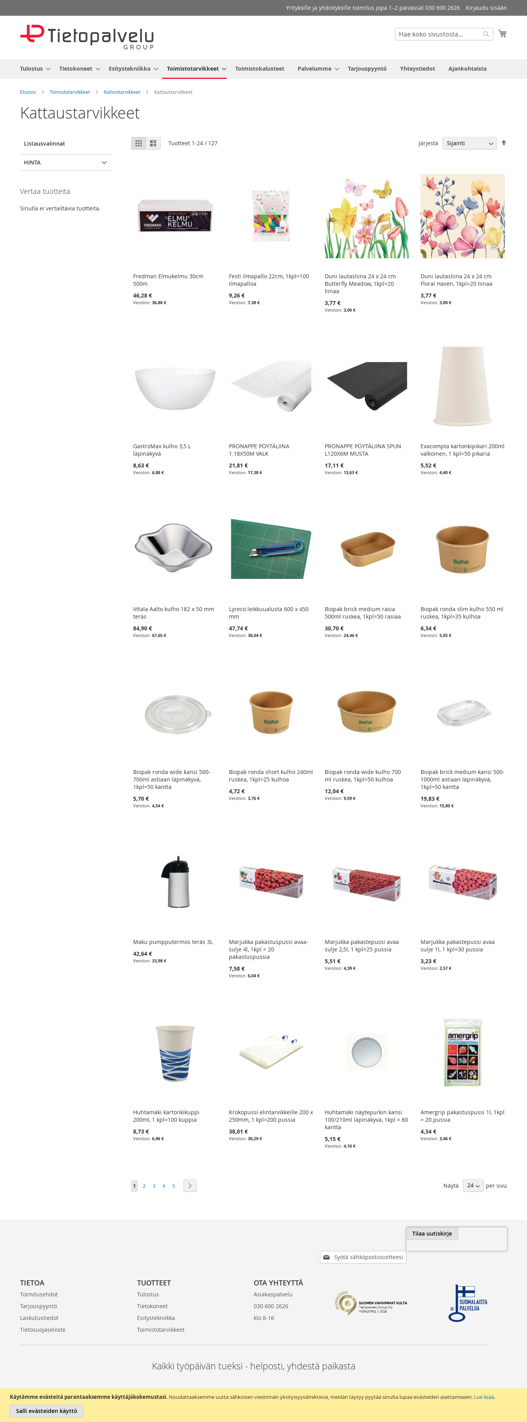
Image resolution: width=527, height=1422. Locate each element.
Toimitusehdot (39, 1271)
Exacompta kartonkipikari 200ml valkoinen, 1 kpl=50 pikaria (463, 450)
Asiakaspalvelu (273, 1271)
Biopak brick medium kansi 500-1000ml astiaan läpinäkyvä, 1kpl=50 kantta (463, 779)
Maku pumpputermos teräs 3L (173, 942)
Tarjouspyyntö (38, 1283)
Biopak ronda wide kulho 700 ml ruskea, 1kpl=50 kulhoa (363, 775)
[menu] (263, 69)
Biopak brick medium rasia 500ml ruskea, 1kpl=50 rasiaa (363, 612)
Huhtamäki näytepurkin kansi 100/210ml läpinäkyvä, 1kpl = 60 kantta (366, 1119)
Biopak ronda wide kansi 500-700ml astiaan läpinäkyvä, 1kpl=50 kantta (171, 779)
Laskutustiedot (39, 1294)
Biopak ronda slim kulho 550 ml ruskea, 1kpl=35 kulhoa (462, 612)
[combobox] (444, 34)
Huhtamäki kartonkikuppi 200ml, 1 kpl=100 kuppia (166, 1115)
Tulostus (148, 1271)
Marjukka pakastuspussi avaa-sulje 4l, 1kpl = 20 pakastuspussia (268, 949)
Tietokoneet (152, 1283)
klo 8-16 (264, 1294)
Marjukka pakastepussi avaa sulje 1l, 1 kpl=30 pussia (458, 945)
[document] (264, 1405)
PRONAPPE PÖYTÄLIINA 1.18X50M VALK (259, 450)
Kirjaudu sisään (486, 7)
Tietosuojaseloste (43, 1306)
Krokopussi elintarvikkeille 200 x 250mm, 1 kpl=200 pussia (271, 1115)
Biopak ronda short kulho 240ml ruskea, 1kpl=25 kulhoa (271, 775)
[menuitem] (33, 68)
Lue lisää (484, 1396)
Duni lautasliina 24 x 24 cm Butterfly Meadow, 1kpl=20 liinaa (360, 283)
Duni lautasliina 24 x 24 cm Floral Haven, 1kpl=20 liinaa (456, 279)
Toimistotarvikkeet (70, 92)
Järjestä (428, 143)
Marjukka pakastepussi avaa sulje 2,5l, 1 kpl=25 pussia (362, 945)
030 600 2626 (271, 1283)
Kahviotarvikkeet (122, 92)
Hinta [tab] (32, 162)
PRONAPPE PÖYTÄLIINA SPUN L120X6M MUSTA (363, 450)
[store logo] (87, 37)
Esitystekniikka (156, 1294)
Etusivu (28, 92)
